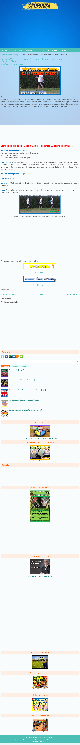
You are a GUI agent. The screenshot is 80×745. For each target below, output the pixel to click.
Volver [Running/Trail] (39, 285)
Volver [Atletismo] (39, 272)
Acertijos (37, 50)
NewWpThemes (25, 740)
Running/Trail (17, 55)
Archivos (24, 366)
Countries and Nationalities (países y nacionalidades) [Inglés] (27, 390)
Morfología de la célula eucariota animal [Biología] (24, 400)
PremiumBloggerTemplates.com (56, 740)
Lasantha (43, 740)
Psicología (29, 50)
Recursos (46, 50)
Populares (6, 366)
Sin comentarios (19, 64)
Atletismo (9, 55)
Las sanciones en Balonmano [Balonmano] (22, 380)
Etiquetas (15, 366)
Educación (4, 50)
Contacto (64, 50)
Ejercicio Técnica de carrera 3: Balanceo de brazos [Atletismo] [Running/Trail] (32, 60)
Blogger (49, 576)
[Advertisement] (40, 32)
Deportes (13, 50)
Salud (20, 50)
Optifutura (6, 64)
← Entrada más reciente (9, 294)
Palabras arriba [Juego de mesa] (18, 370)
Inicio (3, 55)
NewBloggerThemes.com (40, 741)
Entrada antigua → (72, 294)
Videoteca (55, 50)
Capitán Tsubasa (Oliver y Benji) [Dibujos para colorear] (25, 410)
